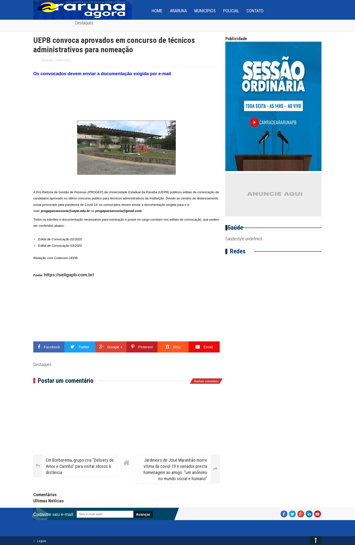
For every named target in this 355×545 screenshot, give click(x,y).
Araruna (178, 10)
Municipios (205, 10)
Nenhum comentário (56, 60)
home (157, 10)
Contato (255, 10)
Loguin (41, 541)
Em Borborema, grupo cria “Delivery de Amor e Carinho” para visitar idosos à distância (80, 466)
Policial (231, 10)
